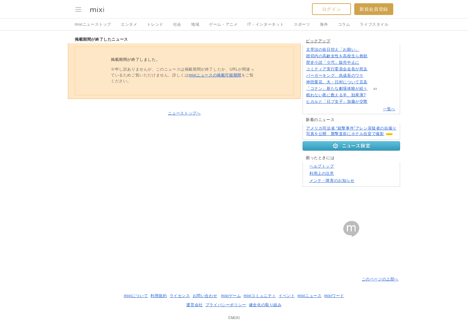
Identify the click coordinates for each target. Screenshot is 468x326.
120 (375, 82)
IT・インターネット (265, 24)
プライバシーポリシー (225, 305)
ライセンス (180, 295)
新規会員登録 (373, 9)
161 (367, 49)
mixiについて (136, 295)
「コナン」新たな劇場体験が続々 (337, 88)
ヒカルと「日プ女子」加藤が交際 (337, 101)
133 (373, 95)
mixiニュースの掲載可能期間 (214, 75)
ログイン (331, 9)
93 (367, 62)
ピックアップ (318, 41)
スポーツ (302, 24)
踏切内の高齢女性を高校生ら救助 (337, 56)
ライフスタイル (374, 24)
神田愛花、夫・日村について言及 (337, 82)
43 (375, 88)
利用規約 (158, 295)
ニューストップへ (184, 113)
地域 (195, 24)
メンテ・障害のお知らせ (332, 180)
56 (375, 101)
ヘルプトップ (321, 166)
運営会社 (194, 305)
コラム (344, 24)
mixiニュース (309, 295)
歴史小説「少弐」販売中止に (332, 62)
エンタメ (129, 24)
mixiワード (334, 295)
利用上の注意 (321, 173)
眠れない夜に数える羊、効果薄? (336, 95)
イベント (287, 295)
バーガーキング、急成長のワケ (334, 75)
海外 (324, 24)
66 (375, 56)
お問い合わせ (205, 295)
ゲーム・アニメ (223, 24)
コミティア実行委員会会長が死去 (337, 69)
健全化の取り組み (265, 305)
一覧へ (389, 109)
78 (375, 69)
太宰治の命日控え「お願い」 (332, 49)
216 (371, 75)
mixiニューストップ (93, 24)
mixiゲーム (231, 295)
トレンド (155, 24)
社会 (177, 24)
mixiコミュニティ (260, 295)
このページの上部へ (380, 279)
